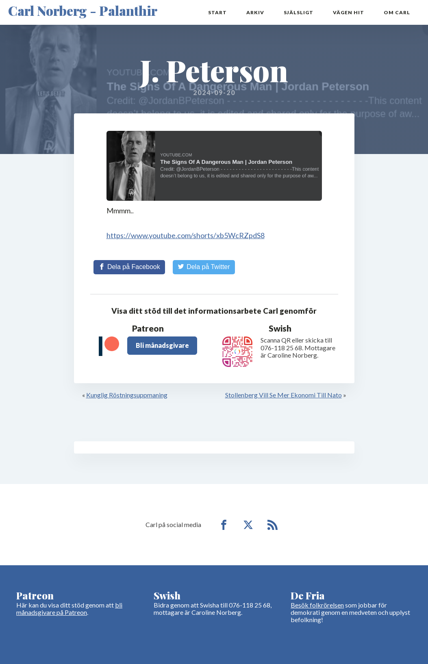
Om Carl (397, 12)
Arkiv (255, 12)
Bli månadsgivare (162, 345)
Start (217, 12)
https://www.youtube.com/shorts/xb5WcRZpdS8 (185, 235)
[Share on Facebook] (129, 267)
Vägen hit (348, 12)
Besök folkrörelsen (317, 605)
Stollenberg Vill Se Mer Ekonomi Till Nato (283, 395)
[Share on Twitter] (204, 267)
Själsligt (298, 12)
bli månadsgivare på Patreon (69, 608)
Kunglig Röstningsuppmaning (126, 395)
